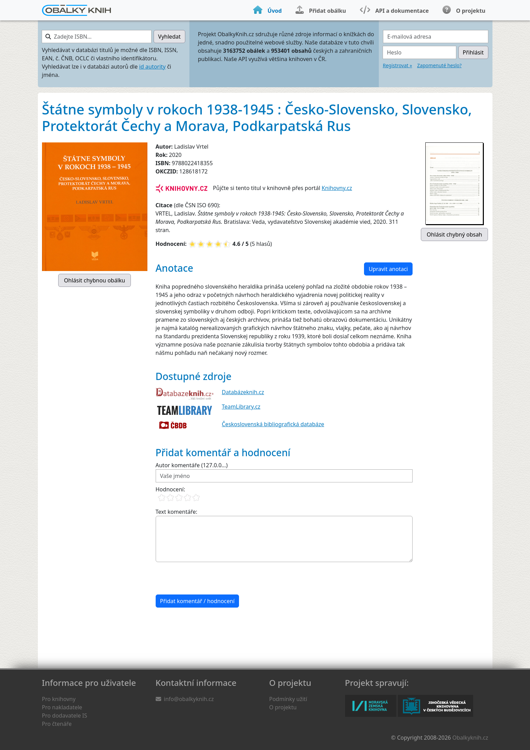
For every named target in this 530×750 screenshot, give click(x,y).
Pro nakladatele (62, 707)
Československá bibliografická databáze (273, 424)
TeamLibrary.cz (241, 406)
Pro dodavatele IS (64, 715)
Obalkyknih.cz (470, 737)
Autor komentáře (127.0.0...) (192, 465)
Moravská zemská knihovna (370, 706)
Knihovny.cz (337, 188)
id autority (152, 66)
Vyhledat (169, 36)
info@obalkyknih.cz (189, 699)
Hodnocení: (170, 489)
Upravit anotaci (388, 269)
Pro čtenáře (57, 724)
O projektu (283, 707)
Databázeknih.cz (243, 392)
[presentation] (208, 578)
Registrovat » (397, 65)
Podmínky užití (288, 699)
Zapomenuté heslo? (439, 65)
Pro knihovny (59, 699)
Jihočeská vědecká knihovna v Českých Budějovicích (435, 706)
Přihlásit (473, 52)
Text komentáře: (176, 512)
